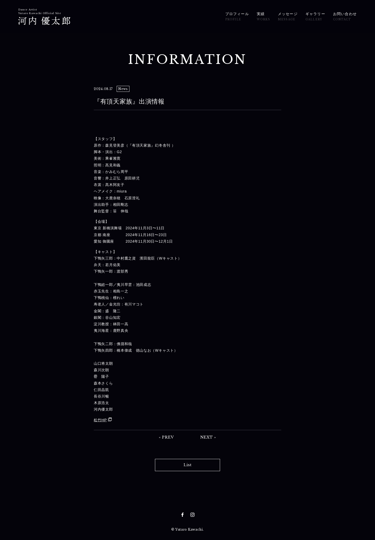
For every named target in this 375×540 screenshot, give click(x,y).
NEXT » (208, 437)
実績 (263, 17)
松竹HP (100, 420)
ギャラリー (315, 17)
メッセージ (288, 17)
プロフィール (237, 17)
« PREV (166, 437)
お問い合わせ (345, 17)
